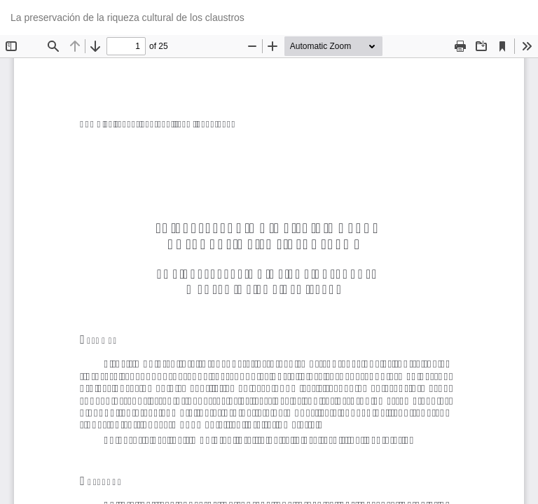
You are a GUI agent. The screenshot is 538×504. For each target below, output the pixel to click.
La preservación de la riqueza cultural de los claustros (127, 17)
